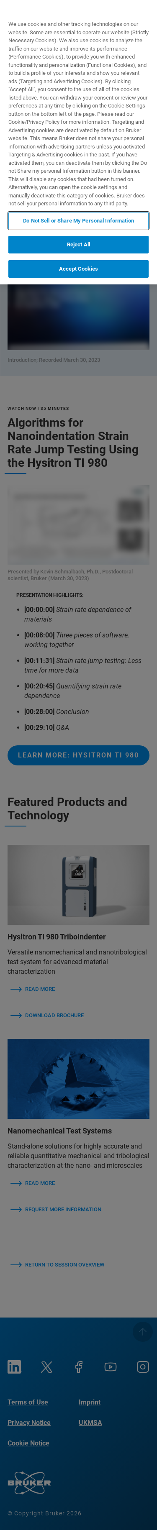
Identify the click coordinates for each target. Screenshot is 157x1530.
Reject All (78, 244)
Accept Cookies (78, 269)
